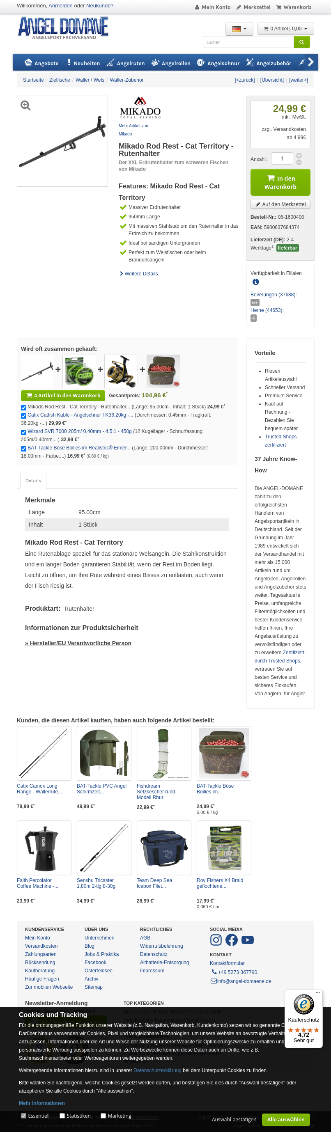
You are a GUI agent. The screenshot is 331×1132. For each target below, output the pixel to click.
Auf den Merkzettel (280, 204)
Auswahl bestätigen (234, 1119)
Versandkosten (41, 946)
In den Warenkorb (280, 181)
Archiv (91, 979)
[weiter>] (298, 80)
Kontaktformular (227, 963)
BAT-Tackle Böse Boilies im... (215, 789)
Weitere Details (138, 274)
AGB (145, 938)
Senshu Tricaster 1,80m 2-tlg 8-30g (96, 883)
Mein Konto (212, 7)
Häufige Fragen (42, 979)
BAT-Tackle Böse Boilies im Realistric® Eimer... (79, 448)
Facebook (95, 962)
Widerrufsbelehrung (161, 946)
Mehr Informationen (42, 1103)
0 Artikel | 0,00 (286, 29)
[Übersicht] (272, 80)
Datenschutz (154, 954)
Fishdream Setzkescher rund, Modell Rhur (157, 791)
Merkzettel (253, 7)
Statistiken (79, 1115)
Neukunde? (100, 5)
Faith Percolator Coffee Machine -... (37, 883)
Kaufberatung (40, 971)
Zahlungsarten (41, 954)
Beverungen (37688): (274, 295)
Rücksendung (40, 962)
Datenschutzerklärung (157, 1070)
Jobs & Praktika (102, 954)
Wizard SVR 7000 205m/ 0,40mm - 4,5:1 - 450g (79, 431)
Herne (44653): (267, 310)
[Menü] (318, 994)
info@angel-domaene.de (240, 981)
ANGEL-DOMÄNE (67, 28)
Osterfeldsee (99, 971)
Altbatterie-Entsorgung (164, 962)
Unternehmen (100, 938)
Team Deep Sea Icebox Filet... (154, 883)
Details (33, 481)
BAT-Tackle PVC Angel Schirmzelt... (101, 789)
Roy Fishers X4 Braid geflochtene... (220, 883)
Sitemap (94, 987)
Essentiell (38, 1115)
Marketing (119, 1115)
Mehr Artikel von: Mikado (134, 130)
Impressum (152, 971)
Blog (89, 946)
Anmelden (60, 5)
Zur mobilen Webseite (49, 987)
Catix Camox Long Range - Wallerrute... (39, 789)
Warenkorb (293, 7)
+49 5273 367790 (234, 971)
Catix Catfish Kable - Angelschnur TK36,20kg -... (80, 415)
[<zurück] (245, 80)
